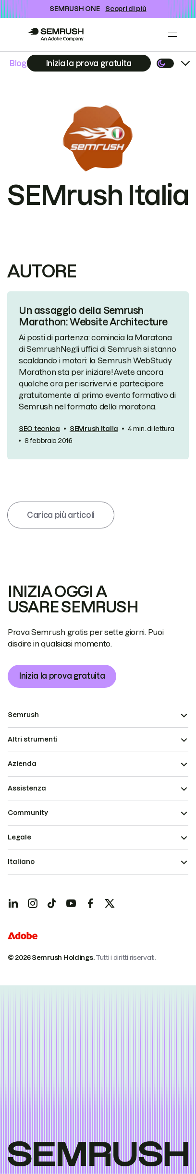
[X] (109, 903)
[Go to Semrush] (55, 34)
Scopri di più (125, 8)
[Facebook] (90, 903)
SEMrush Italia (94, 428)
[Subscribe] (89, 63)
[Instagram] (32, 903)
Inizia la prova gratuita (62, 675)
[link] (98, 375)
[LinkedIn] (13, 903)
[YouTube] (71, 903)
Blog (18, 63)
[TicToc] (52, 903)
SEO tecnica (39, 428)
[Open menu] (172, 34)
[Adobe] (22, 937)
